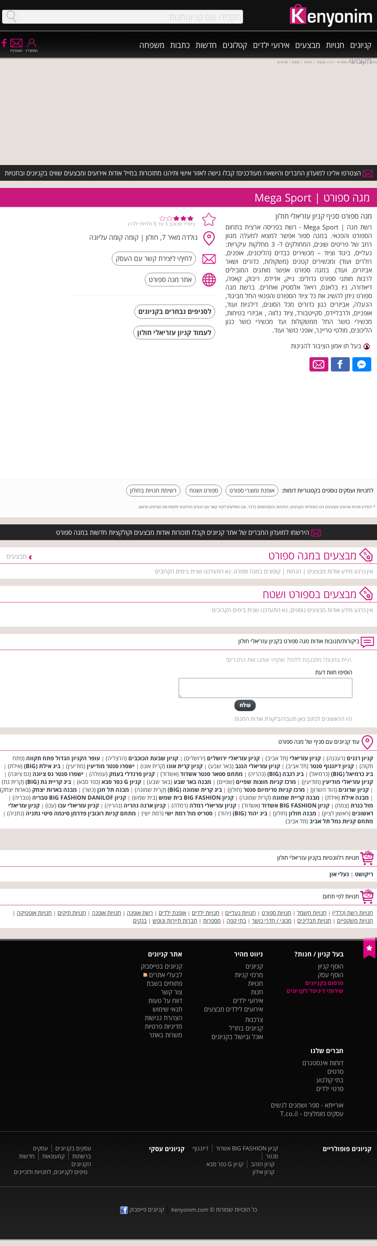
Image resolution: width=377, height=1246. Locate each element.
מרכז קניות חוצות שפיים (266, 782)
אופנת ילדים (172, 913)
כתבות (180, 44)
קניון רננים (360, 758)
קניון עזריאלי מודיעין (347, 782)
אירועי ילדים (271, 44)
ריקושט (364, 874)
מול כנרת (362, 805)
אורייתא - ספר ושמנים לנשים (307, 1105)
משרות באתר (165, 1035)
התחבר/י (31, 48)
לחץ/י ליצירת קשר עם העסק (154, 258)
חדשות (206, 44)
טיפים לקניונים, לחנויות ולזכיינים (51, 1172)
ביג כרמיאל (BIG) (352, 774)
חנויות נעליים (240, 913)
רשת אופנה (140, 913)
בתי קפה (236, 921)
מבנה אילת (355, 797)
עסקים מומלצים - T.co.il (311, 1113)
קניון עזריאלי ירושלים (233, 758)
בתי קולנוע (329, 1080)
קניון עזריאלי (305, 758)
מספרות (212, 921)
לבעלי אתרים (162, 974)
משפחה (151, 44)
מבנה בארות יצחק (54, 790)
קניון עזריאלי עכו (78, 805)
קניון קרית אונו (185, 766)
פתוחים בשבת (164, 983)
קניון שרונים (353, 790)
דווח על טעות (165, 1000)
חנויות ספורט (276, 913)
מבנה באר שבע (192, 782)
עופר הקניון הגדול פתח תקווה (63, 758)
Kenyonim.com (189, 1209)
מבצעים (307, 44)
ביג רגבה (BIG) (285, 774)
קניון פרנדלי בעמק (132, 774)
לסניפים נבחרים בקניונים (174, 311)
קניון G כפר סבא (121, 782)
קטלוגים (235, 44)
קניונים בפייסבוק (161, 966)
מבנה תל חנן (113, 790)
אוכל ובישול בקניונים (237, 1036)
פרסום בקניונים (324, 983)
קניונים (361, 44)
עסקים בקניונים (73, 1148)
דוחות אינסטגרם (322, 1062)
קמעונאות (53, 1156)
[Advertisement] (319, 423)
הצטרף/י (16, 48)
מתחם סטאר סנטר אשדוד (211, 774)
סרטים (335, 1071)
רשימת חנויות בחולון (153, 490)
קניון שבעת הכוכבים (153, 758)
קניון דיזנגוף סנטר (332, 766)
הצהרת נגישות (163, 1017)
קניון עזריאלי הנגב (257, 766)
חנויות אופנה (106, 913)
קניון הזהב (262, 1164)
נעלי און (339, 874)
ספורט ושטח (203, 490)
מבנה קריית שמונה (295, 797)
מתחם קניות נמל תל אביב (341, 821)
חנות (257, 992)
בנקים (140, 921)
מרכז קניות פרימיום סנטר (274, 790)
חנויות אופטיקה (34, 913)
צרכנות (254, 1019)
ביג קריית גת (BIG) (48, 782)
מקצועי (360, 60)
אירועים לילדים (244, 1009)
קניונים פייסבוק (142, 1209)
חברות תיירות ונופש (175, 921)
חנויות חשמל (312, 913)
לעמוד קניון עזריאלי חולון (174, 332)
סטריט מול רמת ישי (189, 813)
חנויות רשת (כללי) (352, 913)
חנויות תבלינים (314, 921)
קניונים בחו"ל (246, 1028)
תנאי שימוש (167, 1009)
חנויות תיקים (72, 913)
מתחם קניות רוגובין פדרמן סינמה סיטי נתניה (81, 813)
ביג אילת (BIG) (42, 766)
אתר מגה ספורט (170, 279)
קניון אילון (263, 1172)
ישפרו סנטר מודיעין (111, 766)
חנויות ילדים (205, 913)
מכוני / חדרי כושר (272, 921)
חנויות (335, 44)
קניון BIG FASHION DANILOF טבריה (79, 797)
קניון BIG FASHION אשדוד (295, 805)
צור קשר (171, 992)
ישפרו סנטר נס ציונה (58, 774)
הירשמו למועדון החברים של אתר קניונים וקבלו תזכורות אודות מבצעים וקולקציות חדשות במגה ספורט (188, 532)
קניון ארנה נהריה (145, 805)
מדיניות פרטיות (163, 1026)
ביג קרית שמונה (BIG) (195, 790)
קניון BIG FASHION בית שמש (196, 797)
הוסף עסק (330, 974)
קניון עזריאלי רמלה (212, 805)
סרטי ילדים (329, 1088)
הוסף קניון (330, 966)
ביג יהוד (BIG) (250, 813)
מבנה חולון (302, 813)
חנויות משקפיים (355, 921)
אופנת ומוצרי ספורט (251, 490)
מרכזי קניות (249, 974)
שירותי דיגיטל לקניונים (315, 991)
